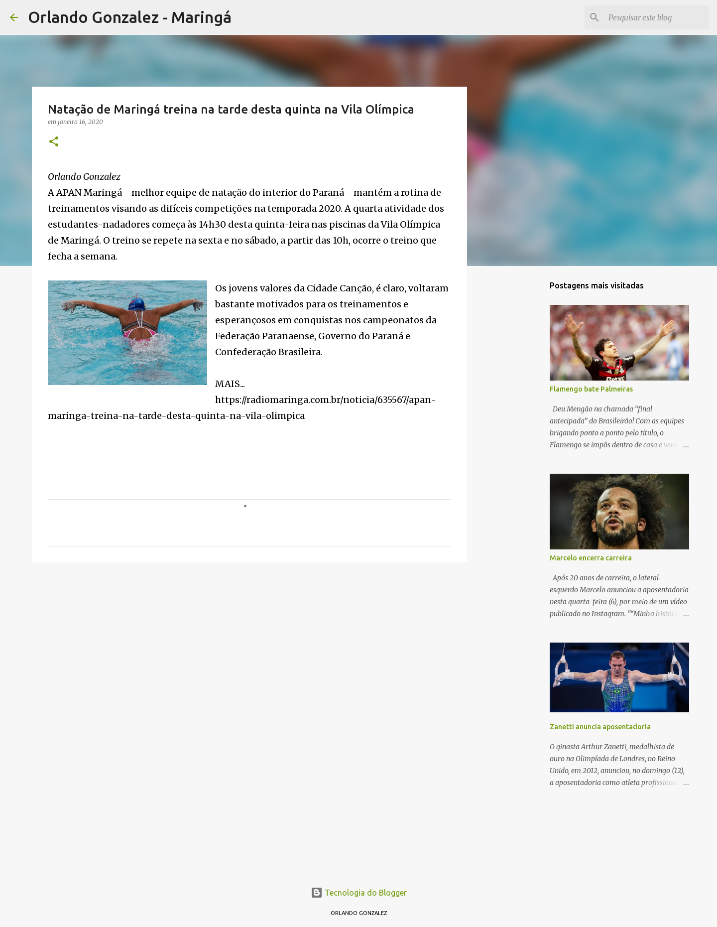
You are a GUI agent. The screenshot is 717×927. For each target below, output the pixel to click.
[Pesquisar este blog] (656, 17)
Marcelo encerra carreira (591, 558)
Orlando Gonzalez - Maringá (130, 17)
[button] (54, 142)
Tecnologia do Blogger (359, 892)
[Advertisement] (249, 647)
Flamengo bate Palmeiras (591, 389)
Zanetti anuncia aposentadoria (600, 727)
